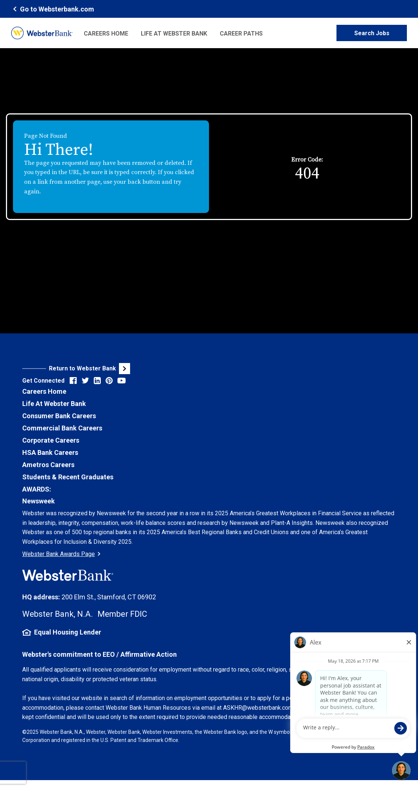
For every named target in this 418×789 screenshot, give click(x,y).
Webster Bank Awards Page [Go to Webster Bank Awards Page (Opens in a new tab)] (61, 553)
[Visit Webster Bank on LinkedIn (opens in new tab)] (97, 380)
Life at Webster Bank (174, 33)
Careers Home (106, 33)
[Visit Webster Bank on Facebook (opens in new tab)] (73, 380)
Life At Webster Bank (54, 403)
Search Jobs (371, 33)
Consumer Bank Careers (59, 416)
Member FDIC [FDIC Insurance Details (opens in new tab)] (122, 614)
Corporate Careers (50, 440)
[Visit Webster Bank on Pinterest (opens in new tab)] (109, 380)
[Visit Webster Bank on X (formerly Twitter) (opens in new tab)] (85, 380)
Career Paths (241, 33)
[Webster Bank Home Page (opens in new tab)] (52, 8)
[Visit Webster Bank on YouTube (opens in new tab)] (121, 380)
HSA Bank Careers (50, 452)
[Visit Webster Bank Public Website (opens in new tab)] (115, 368)
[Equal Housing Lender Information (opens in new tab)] (209, 632)
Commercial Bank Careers (62, 428)
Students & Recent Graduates (67, 477)
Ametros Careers (48, 465)
